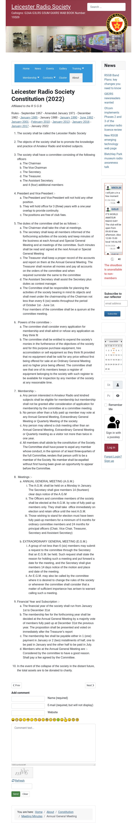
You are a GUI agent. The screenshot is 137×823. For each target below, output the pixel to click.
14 (121, 355)
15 (106, 360)
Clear (25, 794)
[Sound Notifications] (119, 259)
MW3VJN (116, 187)
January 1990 (68, 117)
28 (121, 364)
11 (114, 355)
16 (109, 360)
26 (116, 364)
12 (116, 355)
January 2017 (20, 126)
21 (121, 360)
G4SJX (114, 209)
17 (111, 360)
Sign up (109, 461)
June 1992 (86, 117)
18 (114, 360)
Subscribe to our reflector (113, 295)
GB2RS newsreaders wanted (112, 98)
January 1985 (29, 117)
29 (106, 369)
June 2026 (113, 341)
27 (119, 364)
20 (119, 360)
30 (109, 369)
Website (53, 712)
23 (109, 364)
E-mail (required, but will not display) (70, 705)
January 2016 (81, 121)
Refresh (18, 780)
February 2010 (40, 121)
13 (119, 355)
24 (111, 364)
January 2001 (20, 121)
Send (16, 794)
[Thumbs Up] (118, 202)
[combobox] (106, 7)
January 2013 (61, 121)
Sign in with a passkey (113, 427)
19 (116, 360)
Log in (111, 447)
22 (106, 364)
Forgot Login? (113, 456)
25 (114, 364)
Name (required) (58, 698)
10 (111, 355)
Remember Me (115, 407)
